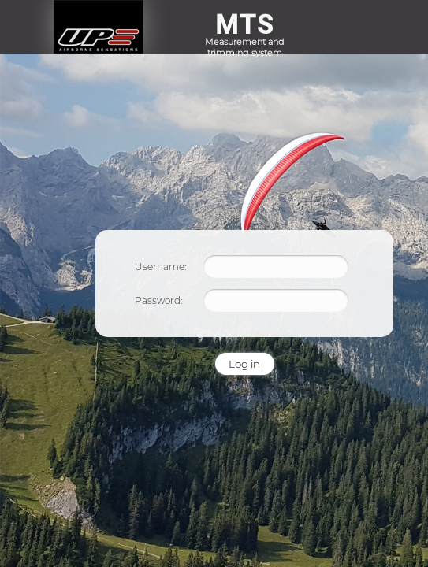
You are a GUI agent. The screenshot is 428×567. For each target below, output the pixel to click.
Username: (160, 266)
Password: (158, 300)
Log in (244, 364)
